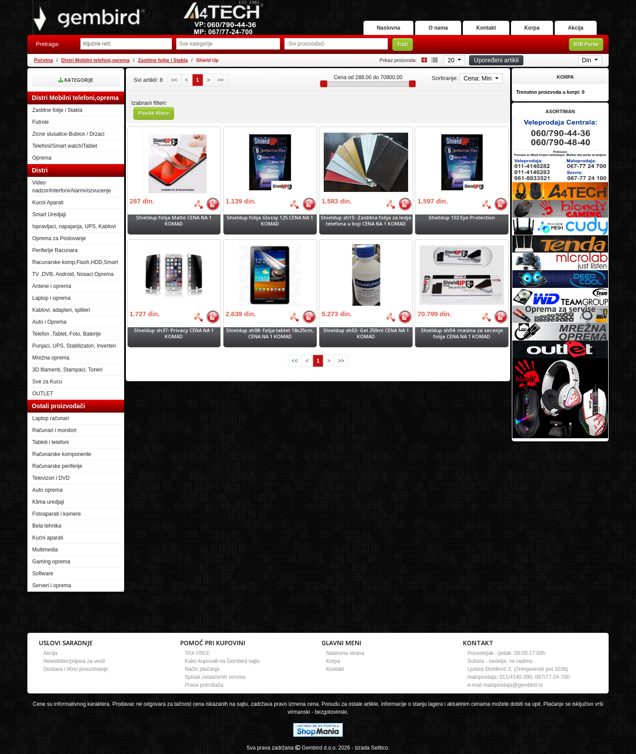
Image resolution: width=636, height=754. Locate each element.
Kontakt (486, 28)
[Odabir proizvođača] (336, 44)
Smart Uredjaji (49, 214)
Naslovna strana (345, 653)
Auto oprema (47, 490)
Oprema (41, 158)
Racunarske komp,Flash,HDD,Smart (75, 262)
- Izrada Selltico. (371, 748)
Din (587, 60)
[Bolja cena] (198, 204)
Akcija (575, 28)
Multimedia (45, 550)
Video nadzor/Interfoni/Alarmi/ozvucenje (71, 187)
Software (42, 573)
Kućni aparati (47, 538)
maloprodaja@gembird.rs (513, 685)
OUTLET (42, 393)
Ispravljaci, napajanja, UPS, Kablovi (74, 226)
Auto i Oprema (49, 322)
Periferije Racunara (55, 250)
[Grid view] (422, 60)
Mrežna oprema (50, 358)
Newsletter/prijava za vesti (74, 661)
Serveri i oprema (51, 585)
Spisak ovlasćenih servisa (215, 677)
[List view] (433, 60)
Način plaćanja (202, 669)
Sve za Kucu (47, 382)
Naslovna (388, 28)
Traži (402, 44)
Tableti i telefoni (50, 442)
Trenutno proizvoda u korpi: (550, 92)
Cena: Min (478, 78)
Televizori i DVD (51, 478)
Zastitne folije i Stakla (163, 60)
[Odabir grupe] (228, 44)
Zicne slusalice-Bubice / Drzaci (68, 134)
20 (451, 60)
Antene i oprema (51, 286)
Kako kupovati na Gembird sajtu (222, 661)
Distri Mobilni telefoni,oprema (95, 60)
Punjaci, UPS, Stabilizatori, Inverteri (74, 346)
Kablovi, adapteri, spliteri (61, 310)
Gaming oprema (51, 562)
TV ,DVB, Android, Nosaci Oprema (73, 274)
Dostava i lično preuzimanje (75, 669)
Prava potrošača (204, 685)
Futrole (40, 122)
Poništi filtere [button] (153, 113)
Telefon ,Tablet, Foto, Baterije (66, 334)
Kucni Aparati (48, 202)
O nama (438, 28)
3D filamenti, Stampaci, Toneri (67, 370)
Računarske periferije (57, 466)
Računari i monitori (54, 430)
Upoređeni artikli (496, 60)
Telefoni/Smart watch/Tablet (64, 146)
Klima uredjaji (48, 502)
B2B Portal (586, 44)
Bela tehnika (46, 526)
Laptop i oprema (51, 298)
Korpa (532, 28)
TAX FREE (197, 653)
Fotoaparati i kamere (56, 514)
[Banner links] (560, 133)
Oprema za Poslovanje (59, 238)
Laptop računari (50, 418)
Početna (43, 60)
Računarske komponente (61, 454)
